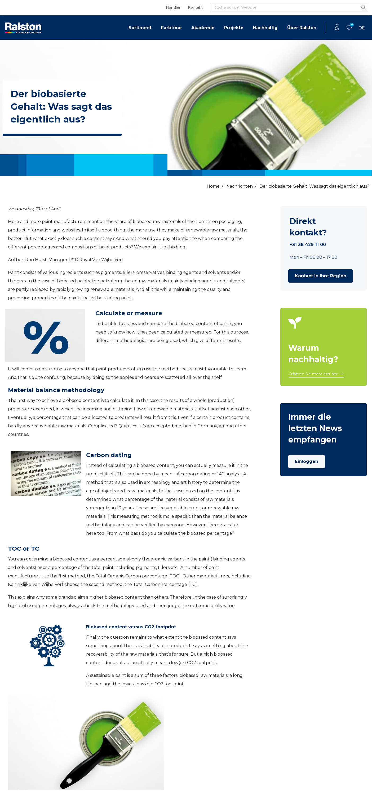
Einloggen (306, 461)
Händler (173, 7)
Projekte (233, 27)
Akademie (203, 27)
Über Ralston (301, 27)
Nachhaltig (265, 27)
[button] (320, 276)
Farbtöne (171, 27)
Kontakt (195, 7)
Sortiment (140, 27)
